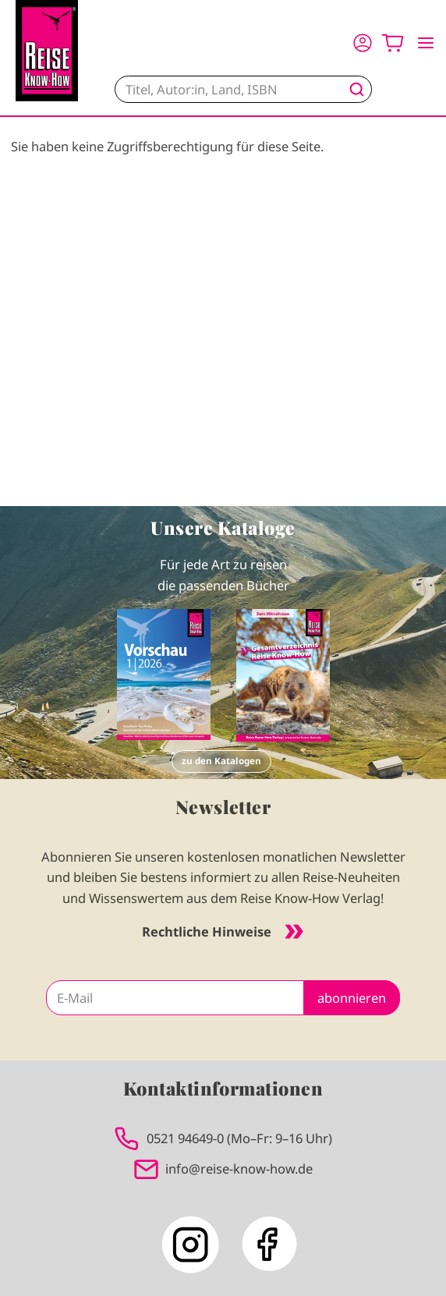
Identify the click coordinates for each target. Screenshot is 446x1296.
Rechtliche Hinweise (222, 931)
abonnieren (351, 998)
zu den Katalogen (221, 761)
